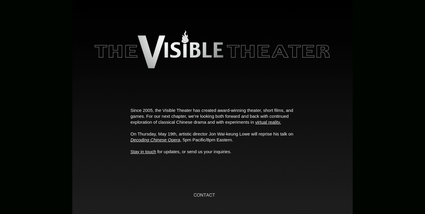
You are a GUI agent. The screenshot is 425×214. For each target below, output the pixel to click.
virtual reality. (268, 122)
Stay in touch (143, 151)
